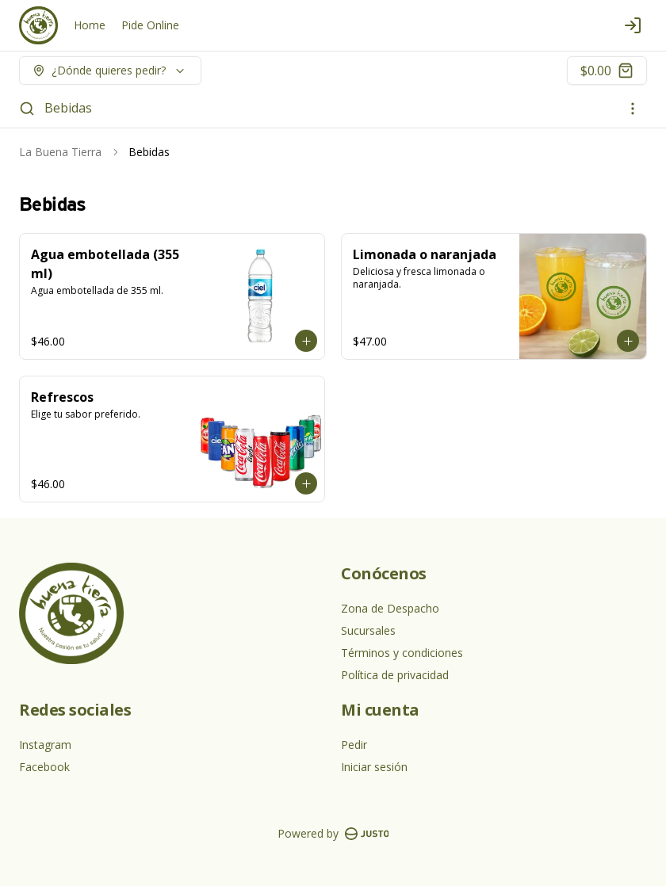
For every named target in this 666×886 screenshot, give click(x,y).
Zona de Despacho (390, 608)
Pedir (354, 744)
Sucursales (368, 630)
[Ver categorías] (632, 108)
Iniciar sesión (374, 766)
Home (89, 24)
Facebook (44, 766)
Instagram (45, 744)
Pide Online (150, 24)
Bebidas (68, 107)
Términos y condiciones (402, 652)
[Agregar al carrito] (306, 341)
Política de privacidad (395, 674)
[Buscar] (27, 108)
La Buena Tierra (60, 151)
